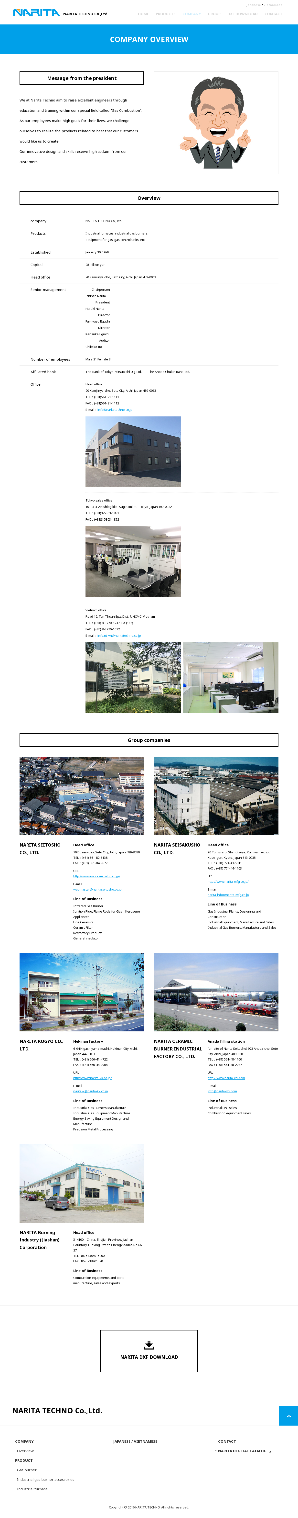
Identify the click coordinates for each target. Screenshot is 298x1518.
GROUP (214, 13)
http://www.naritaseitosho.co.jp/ (96, 876)
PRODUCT (24, 1460)
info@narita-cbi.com (222, 1091)
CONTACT (273, 13)
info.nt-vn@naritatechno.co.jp (119, 635)
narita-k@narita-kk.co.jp (90, 1091)
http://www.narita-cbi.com (226, 1078)
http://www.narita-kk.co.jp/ (92, 1078)
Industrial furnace (32, 1489)
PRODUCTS (166, 13)
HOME (143, 13)
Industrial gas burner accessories (45, 1479)
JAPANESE (121, 1441)
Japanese (253, 5)
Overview (25, 1451)
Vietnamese (273, 5)
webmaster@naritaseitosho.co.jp (97, 889)
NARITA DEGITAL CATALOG (242, 1451)
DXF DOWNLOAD (242, 13)
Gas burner (27, 1470)
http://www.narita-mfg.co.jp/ (228, 881)
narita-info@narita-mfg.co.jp (228, 895)
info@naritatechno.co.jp (114, 409)
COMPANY (191, 13)
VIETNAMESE (145, 1441)
